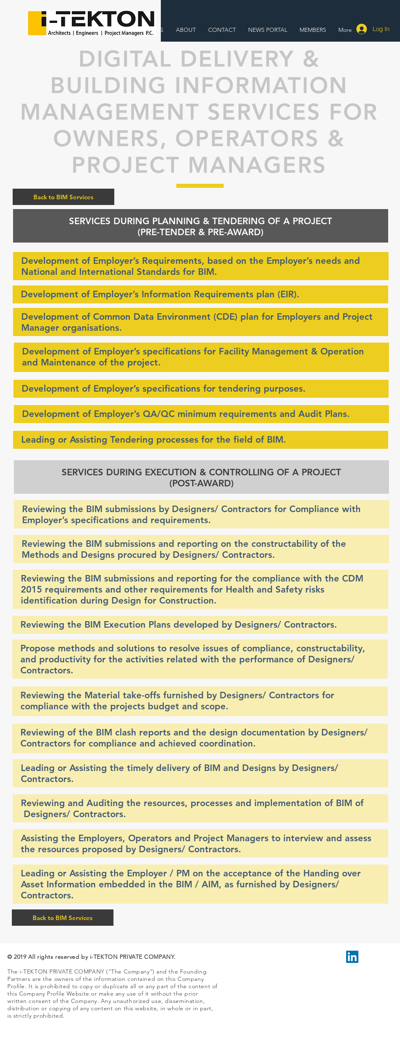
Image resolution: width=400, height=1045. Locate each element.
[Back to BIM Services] (63, 197)
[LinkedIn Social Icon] (352, 957)
